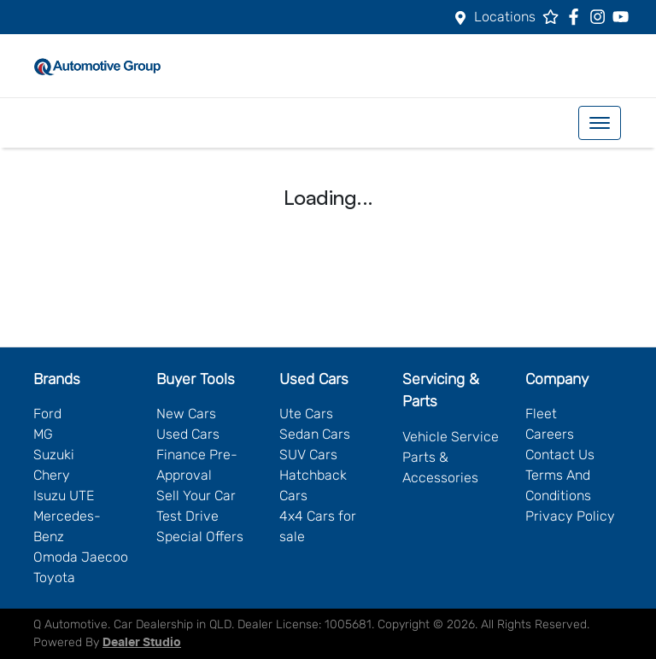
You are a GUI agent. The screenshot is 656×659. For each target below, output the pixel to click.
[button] (599, 123)
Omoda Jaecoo (80, 557)
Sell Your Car (196, 495)
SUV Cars (308, 454)
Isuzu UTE (63, 495)
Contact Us (559, 454)
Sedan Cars (314, 434)
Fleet (541, 413)
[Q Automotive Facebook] (577, 17)
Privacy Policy (570, 516)
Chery (51, 475)
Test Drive (187, 516)
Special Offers (199, 536)
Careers (549, 434)
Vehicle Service (450, 437)
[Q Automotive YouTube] (624, 17)
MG (43, 434)
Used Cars (188, 434)
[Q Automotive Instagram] (600, 17)
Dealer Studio (141, 643)
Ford (47, 413)
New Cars (186, 413)
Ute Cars (306, 413)
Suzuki (53, 454)
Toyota (54, 577)
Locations (505, 17)
